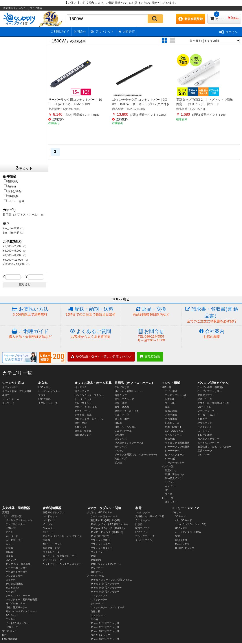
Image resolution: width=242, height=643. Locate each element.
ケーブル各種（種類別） (211, 387)
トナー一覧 (167, 498)
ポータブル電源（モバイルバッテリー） (136, 454)
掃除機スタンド (83, 434)
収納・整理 (81, 423)
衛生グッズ (121, 458)
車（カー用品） (123, 419)
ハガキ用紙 (171, 415)
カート (224, 17)
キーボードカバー (207, 415)
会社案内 (212, 334)
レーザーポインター (49, 391)
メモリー (176, 512)
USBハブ (11, 528)
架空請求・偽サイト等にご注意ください (101, 356)
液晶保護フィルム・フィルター (214, 446)
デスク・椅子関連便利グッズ (213, 403)
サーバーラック (83, 399)
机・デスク (81, 387)
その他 (94, 619)
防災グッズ (121, 438)
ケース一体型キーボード (104, 516)
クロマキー (204, 454)
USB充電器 (44, 399)
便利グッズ (121, 446)
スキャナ (10, 579)
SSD (177, 536)
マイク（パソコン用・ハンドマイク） (63, 536)
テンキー (10, 619)
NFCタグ (11, 591)
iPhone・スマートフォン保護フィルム (111, 579)
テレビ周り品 (122, 387)
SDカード (180, 516)
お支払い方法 (30, 311)
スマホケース (98, 615)
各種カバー (204, 419)
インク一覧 (167, 466)
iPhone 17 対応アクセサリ (105, 583)
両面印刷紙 (171, 411)
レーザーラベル (173, 450)
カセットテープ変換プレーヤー (60, 556)
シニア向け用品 (123, 430)
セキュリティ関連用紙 (177, 442)
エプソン (170, 482)
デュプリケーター (15, 524)
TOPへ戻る (121, 299)
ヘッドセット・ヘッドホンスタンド (62, 564)
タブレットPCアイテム (99, 512)
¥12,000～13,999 (14, 264)
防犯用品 (119, 434)
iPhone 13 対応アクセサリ (105, 631)
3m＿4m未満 (11, 232)
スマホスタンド (99, 595)
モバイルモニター (15, 603)
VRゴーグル (204, 407)
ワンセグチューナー (146, 536)
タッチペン (97, 552)
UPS (4, 635)
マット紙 (170, 403)
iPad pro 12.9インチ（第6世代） (108, 528)
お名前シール (172, 423)
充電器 (5, 512)
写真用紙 (170, 399)
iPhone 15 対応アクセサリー (106, 587)
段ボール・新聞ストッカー (129, 391)
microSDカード (183, 520)
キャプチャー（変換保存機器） (23, 599)
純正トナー (171, 502)
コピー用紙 (171, 391)
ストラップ (204, 430)
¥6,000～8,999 (12, 255)
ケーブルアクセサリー (210, 391)
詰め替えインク (173, 478)
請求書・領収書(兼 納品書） (212, 314)
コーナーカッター (174, 462)
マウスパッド (205, 423)
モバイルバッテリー (208, 442)
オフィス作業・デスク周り (16, 391)
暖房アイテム (142, 528)
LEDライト (141, 532)
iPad (93, 556)
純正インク (171, 470)
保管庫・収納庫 (83, 430)
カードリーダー (14, 540)
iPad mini (96, 560)
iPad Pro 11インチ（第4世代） (107, 532)
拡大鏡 (118, 462)
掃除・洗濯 (121, 403)
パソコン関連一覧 (12, 516)
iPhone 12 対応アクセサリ (105, 627)
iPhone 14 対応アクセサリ (105, 591)
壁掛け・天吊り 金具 (86, 407)
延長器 (9, 556)
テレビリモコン (143, 540)
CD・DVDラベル (174, 430)
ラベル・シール (173, 434)
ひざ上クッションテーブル (129, 442)
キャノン (170, 486)
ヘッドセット (50, 516)
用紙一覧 (166, 387)
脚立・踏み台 (122, 407)
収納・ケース (205, 399)
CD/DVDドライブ (184, 548)
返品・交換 (151, 311)
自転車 (118, 423)
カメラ (9, 544)
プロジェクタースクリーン (89, 419)
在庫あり (11, 181)
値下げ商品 (13, 191)
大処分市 (127, 31)
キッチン (119, 450)
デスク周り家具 (83, 415)
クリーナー (97, 567)
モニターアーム (83, 411)
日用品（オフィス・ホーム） (21, 214)
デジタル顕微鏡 (14, 583)
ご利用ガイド (60, 31)
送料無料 (11, 196)
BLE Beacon (12, 587)
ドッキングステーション (19, 520)
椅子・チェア (82, 391)
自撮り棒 (95, 611)
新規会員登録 (190, 19)
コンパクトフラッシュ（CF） (191, 524)
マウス (42, 395)
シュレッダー (142, 512)
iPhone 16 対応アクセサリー (106, 639)
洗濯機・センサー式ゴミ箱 (149, 516)
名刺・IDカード (173, 427)
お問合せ (80, 31)
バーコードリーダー (17, 571)
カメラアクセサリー (208, 438)
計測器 (139, 524)
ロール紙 (170, 458)
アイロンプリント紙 (176, 395)
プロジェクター (14, 575)
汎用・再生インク (174, 474)
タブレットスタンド (101, 548)
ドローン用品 (205, 434)
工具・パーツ (122, 415)
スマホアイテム (95, 575)
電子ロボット (9, 631)
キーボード (12, 536)
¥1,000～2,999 (12, 246)
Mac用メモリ (182, 544)
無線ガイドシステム (53, 512)
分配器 (9, 552)
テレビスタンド (83, 403)
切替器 (9, 548)
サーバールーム (10, 399)
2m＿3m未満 (11, 228)
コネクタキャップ (100, 635)
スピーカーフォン (52, 544)
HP (167, 490)
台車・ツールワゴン (125, 427)
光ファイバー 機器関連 (18, 564)
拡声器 (46, 540)
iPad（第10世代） (100, 536)
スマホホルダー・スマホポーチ (108, 607)
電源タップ (121, 395)
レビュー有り (14, 201)
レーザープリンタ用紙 (177, 446)
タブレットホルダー (101, 544)
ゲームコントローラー (18, 595)
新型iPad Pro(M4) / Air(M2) (105, 520)
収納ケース (97, 571)
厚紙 (167, 407)
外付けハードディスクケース (21, 611)
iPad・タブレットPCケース (106, 564)
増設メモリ (181, 540)
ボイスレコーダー (52, 552)
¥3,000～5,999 (12, 250)
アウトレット (102, 31)
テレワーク (8, 403)
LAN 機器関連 (9, 639)
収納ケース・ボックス (127, 411)
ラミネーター (142, 520)
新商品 (10, 186)
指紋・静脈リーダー (17, 607)
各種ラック (81, 427)
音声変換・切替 (51, 548)
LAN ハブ (11, 560)
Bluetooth (48, 528)
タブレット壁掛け (100, 540)
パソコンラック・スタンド (89, 395)
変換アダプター (206, 395)
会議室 (5, 395)
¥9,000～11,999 (13, 259)
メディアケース (206, 411)
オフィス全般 (9, 387)
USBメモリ (44, 387)
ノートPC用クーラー (17, 623)
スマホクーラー (99, 599)
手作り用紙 (171, 419)
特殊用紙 (170, 438)
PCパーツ (11, 615)
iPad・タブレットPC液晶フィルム (109, 524)
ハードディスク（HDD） (188, 532)
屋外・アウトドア (124, 399)
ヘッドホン (49, 520)
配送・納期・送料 (91, 311)
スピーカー (49, 532)
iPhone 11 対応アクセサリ (105, 623)
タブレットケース (48, 403)
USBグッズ (12, 627)
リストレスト (205, 427)
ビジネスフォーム (174, 454)
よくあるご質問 (91, 334)
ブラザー (170, 494)
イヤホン (47, 524)
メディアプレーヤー (53, 560)
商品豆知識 (150, 356)
